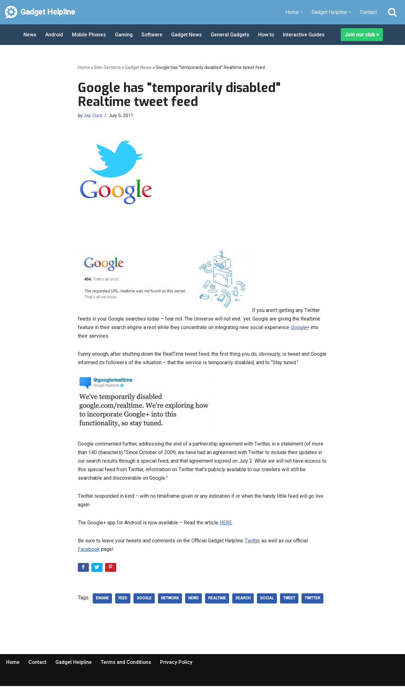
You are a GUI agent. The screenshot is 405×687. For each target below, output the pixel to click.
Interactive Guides (307, 35)
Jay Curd (93, 115)
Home (84, 67)
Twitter (252, 542)
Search (243, 599)
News (29, 35)
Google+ (299, 327)
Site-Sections (107, 67)
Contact (368, 12)
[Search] (392, 12)
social (267, 599)
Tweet (289, 599)
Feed (122, 599)
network (170, 599)
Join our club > (362, 35)
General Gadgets (232, 35)
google (144, 599)
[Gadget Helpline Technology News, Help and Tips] (40, 12)
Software (153, 35)
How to (269, 35)
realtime (217, 599)
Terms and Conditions (127, 663)
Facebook (89, 550)
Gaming (125, 35)
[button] (301, 12)
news (193, 599)
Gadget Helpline (74, 663)
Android (54, 35)
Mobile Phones (89, 35)
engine (102, 599)
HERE (226, 524)
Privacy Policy (178, 663)
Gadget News (188, 35)
